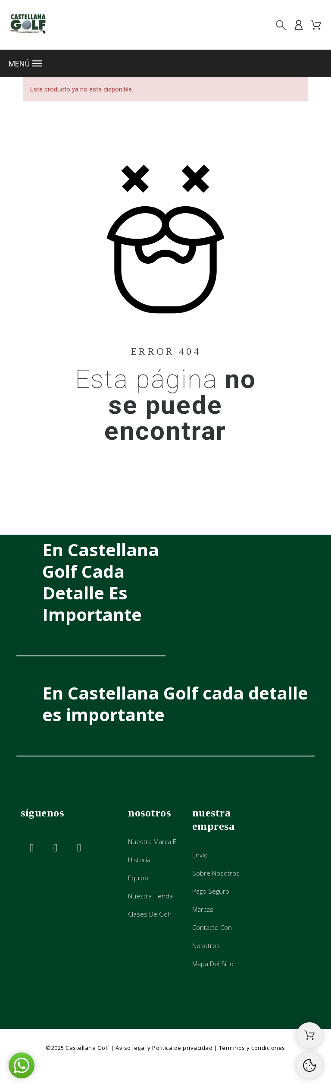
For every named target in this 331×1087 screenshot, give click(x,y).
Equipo (138, 877)
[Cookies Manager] (309, 1065)
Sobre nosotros (216, 873)
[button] (165, 63)
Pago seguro (210, 891)
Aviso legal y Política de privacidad (164, 1048)
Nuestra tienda (150, 896)
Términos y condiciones (252, 1048)
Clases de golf (149, 914)
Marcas (202, 909)
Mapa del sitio (213, 963)
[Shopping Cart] (309, 1035)
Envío (200, 855)
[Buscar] (281, 25)
